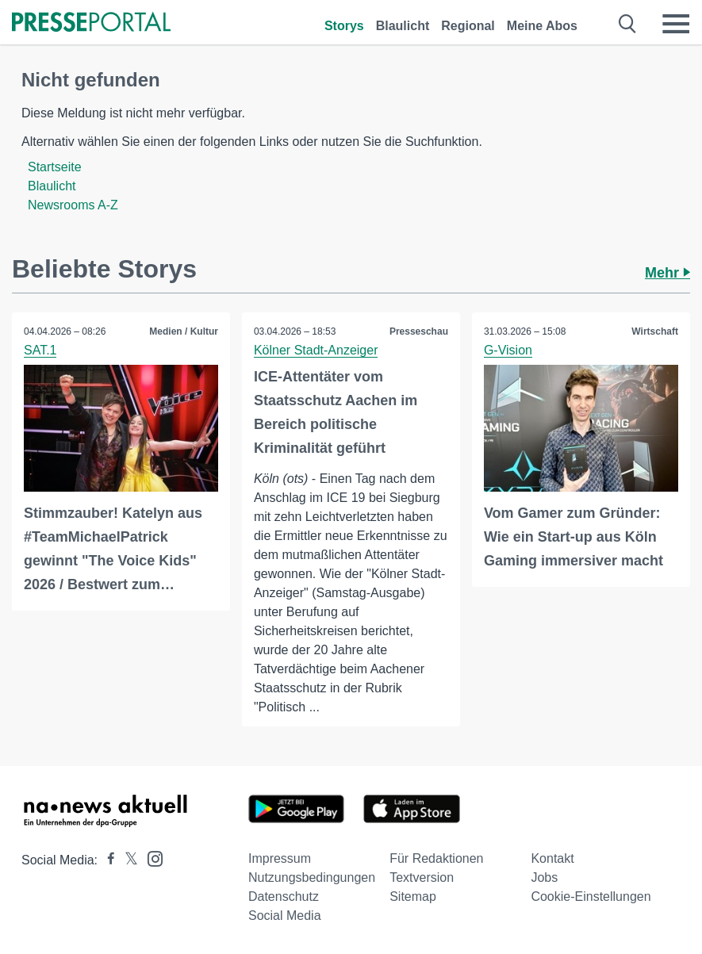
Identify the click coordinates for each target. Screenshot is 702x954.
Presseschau (418, 331)
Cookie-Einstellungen (590, 896)
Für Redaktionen (436, 858)
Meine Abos (542, 26)
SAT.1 (40, 350)
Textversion (421, 877)
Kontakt (552, 858)
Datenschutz (283, 896)
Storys (344, 26)
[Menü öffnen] (676, 24)
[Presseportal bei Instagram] (150, 857)
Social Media (284, 915)
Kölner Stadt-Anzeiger (316, 350)
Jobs (544, 877)
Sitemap (412, 896)
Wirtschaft (654, 331)
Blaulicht (403, 26)
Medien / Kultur (183, 331)
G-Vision (508, 350)
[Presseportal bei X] (126, 860)
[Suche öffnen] (628, 24)
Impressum (279, 858)
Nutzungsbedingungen (311, 877)
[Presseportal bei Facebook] (106, 860)
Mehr (667, 273)
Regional (468, 26)
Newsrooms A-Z (73, 205)
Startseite (55, 167)
